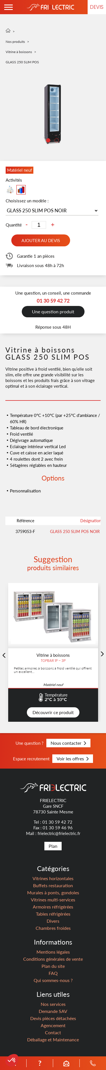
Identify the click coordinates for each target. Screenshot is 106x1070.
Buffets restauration (53, 885)
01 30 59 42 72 (57, 821)
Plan (53, 846)
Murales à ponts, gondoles (53, 892)
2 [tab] (57, 141)
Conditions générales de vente (53, 959)
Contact (53, 1032)
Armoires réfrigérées (53, 906)
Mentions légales (53, 951)
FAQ (53, 973)
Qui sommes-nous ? (53, 980)
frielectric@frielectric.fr (59, 833)
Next (102, 682)
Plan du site (53, 966)
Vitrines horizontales (53, 878)
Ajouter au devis (40, 240)
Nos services (53, 1004)
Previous (4, 683)
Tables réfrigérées (53, 913)
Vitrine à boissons (19, 52)
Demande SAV (53, 1011)
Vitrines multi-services (53, 899)
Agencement (53, 1025)
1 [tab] (49, 141)
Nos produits (15, 41)
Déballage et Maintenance (53, 1039)
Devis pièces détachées (53, 1018)
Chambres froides (53, 928)
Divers (53, 921)
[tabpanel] (53, 114)
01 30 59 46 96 (58, 827)
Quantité (14, 225)
